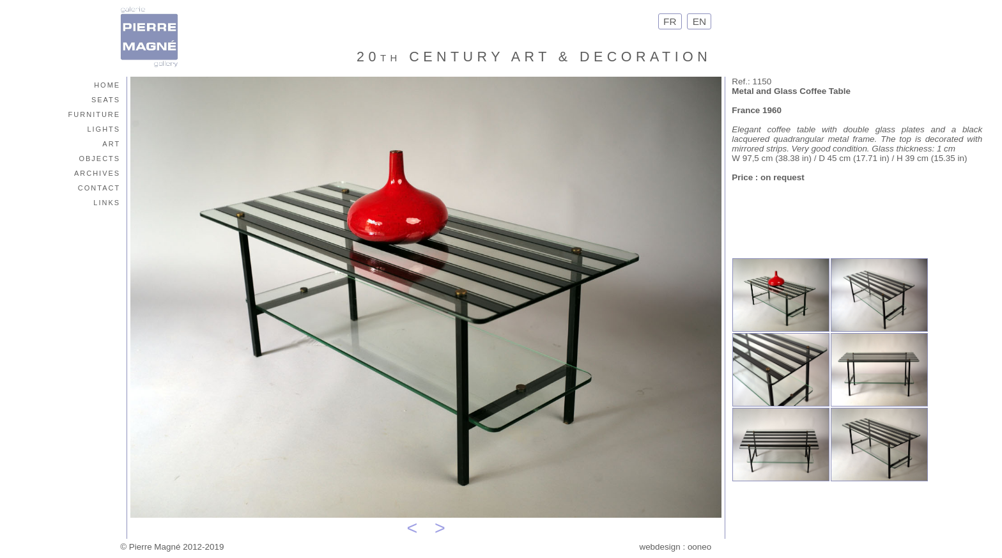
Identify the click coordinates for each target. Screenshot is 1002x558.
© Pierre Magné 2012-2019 (172, 547)
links (106, 201)
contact (99, 187)
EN (699, 21)
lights (103, 128)
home (107, 84)
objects (99, 157)
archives (97, 172)
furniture (94, 113)
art (111, 142)
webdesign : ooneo (675, 547)
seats (105, 98)
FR (670, 21)
